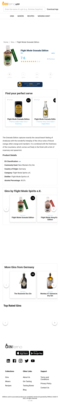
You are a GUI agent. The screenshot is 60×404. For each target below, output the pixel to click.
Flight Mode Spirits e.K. (22, 173)
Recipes (8, 386)
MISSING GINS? (44, 16)
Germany (22, 169)
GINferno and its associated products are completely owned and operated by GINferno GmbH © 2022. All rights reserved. (30, 397)
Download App (52, 9)
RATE (37, 77)
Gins (12, 42)
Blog (24, 390)
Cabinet (23, 77)
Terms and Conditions (45, 378)
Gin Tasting (27, 381)
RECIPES (30, 16)
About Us (26, 377)
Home (5, 42)
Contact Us (45, 388)
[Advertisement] (30, 244)
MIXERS (21, 16)
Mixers (7, 381)
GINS (12, 16)
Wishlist (10, 77)
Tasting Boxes (28, 386)
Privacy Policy (46, 383)
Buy (51, 77)
